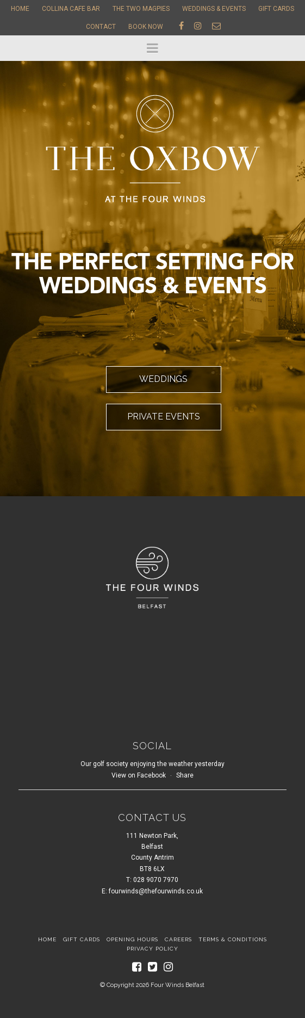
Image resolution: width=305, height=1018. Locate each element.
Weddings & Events (214, 9)
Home (20, 9)
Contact (101, 26)
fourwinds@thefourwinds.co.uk (156, 891)
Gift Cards (276, 9)
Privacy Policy (152, 949)
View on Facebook (138, 775)
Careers (178, 939)
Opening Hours (132, 939)
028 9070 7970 (155, 880)
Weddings (163, 379)
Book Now (145, 26)
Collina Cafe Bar (71, 9)
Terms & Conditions (232, 939)
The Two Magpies (141, 9)
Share (185, 775)
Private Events (163, 416)
